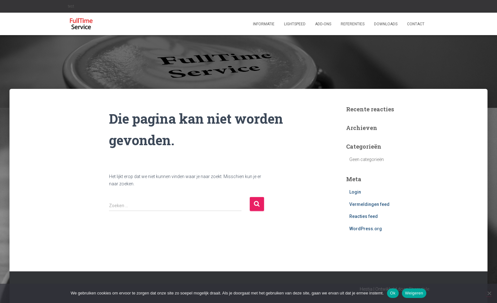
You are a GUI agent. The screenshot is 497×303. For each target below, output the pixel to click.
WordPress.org (365, 228)
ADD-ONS (323, 24)
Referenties (353, 24)
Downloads (385, 24)
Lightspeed (295, 24)
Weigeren (414, 293)
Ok (393, 293)
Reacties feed (363, 216)
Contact (415, 24)
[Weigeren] (489, 293)
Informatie (263, 24)
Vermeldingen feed (369, 204)
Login (355, 192)
